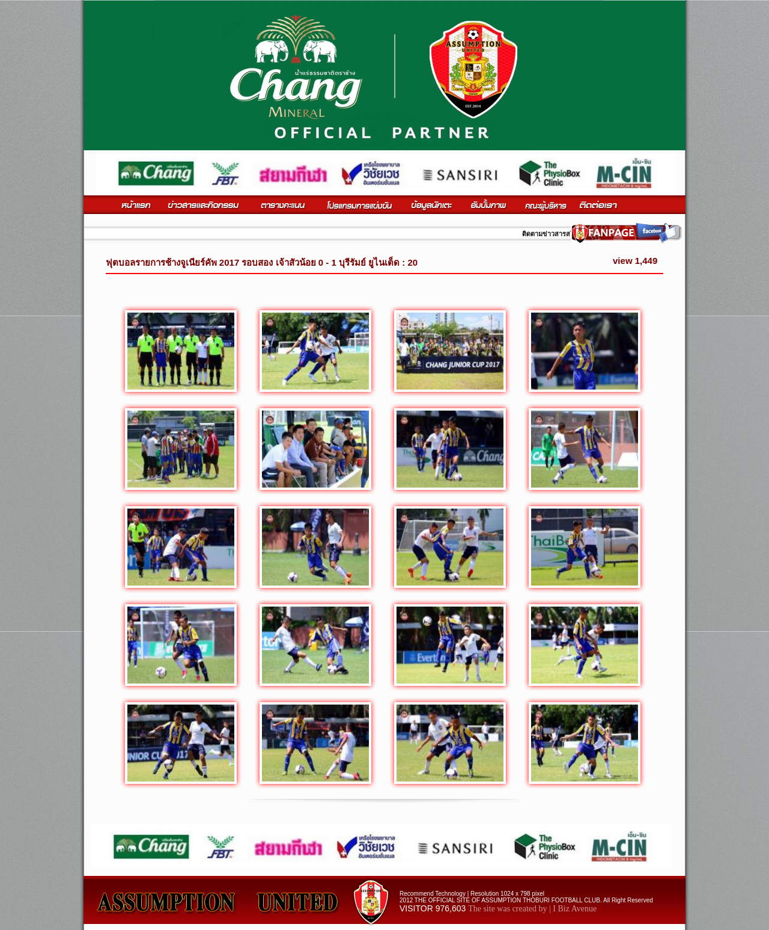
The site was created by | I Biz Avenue (532, 908)
